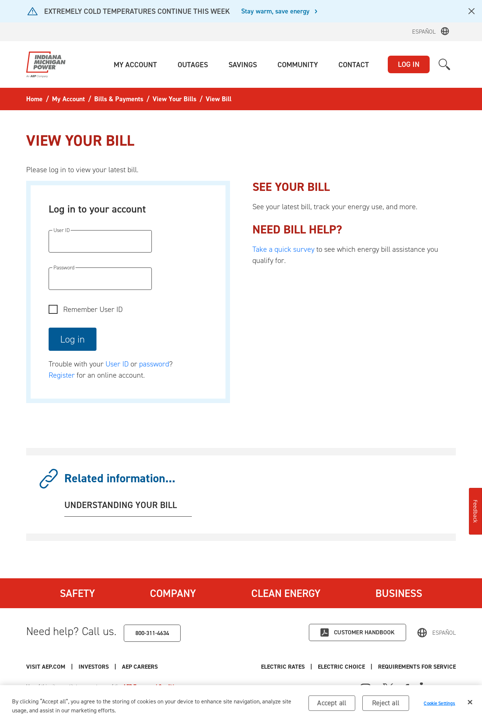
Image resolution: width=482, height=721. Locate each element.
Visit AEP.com (45, 667)
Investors (94, 667)
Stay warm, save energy (275, 11)
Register (62, 375)
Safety (77, 593)
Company (173, 593)
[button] (135, 64)
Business (398, 593)
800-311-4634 (152, 633)
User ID (117, 364)
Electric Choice (341, 667)
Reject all (385, 703)
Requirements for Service (417, 667)
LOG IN (409, 64)
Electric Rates (283, 667)
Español (424, 31)
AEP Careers (140, 667)
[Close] (470, 702)
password (154, 364)
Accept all (331, 703)
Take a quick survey (283, 249)
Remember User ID (93, 309)
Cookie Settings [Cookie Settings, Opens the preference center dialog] (439, 703)
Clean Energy (285, 593)
